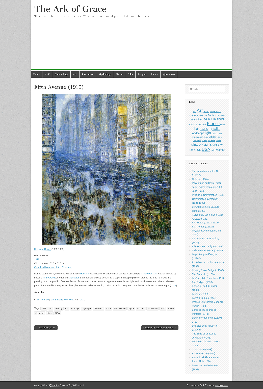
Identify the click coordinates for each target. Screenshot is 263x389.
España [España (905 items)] (221, 116)
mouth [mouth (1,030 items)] (207, 137)
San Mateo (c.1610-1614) (205, 222)
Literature (88, 74)
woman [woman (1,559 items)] (220, 149)
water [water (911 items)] (213, 150)
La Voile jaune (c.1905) (204, 298)
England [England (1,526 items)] (212, 115)
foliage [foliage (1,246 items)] (198, 124)
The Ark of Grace (70, 9)
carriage (75, 308)
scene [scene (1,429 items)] (211, 140)
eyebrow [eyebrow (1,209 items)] (198, 119)
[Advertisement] (131, 46)
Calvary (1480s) (200, 179)
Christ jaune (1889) (202, 349)
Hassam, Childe (42, 249)
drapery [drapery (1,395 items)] (193, 115)
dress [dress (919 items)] (200, 116)
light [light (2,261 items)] (208, 133)
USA (82, 299)
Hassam (84, 273)
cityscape (86, 308)
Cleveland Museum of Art (47, 267)
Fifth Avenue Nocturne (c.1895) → (159, 327)
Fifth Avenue (49, 277)
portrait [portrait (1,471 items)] (197, 140)
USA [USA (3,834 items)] (206, 149)
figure (131, 308)
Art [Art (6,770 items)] (200, 110)
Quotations (169, 74)
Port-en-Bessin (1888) (203, 353)
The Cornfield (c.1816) (203, 274)
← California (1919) (45, 327)
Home (36, 74)
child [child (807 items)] (212, 112)
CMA (173, 285)
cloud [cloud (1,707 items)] (217, 111)
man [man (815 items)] (220, 133)
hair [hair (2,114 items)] (197, 129)
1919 (36, 259)
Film (130, 74)
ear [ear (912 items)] (205, 116)
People (141, 74)
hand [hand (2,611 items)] (204, 129)
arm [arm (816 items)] (194, 112)
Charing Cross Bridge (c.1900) (208, 270)
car (66, 308)
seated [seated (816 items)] (218, 141)
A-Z (47, 74)
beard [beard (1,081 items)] (206, 111)
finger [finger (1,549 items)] (220, 118)
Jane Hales (198, 191)
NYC (163, 308)
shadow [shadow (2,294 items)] (197, 144)
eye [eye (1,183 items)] (192, 119)
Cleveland (67, 267)
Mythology (105, 74)
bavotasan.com (221, 385)
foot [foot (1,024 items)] (204, 124)
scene (171, 308)
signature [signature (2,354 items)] (210, 144)
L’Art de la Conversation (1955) (208, 195)
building (58, 308)
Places (154, 74)
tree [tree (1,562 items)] (191, 149)
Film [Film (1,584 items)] (214, 119)
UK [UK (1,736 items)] (199, 149)
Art (75, 74)
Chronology (61, 74)
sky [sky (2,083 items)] (220, 144)
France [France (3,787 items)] (213, 123)
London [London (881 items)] (215, 133)
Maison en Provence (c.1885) (207, 250)
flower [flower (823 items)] (191, 124)
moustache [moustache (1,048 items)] (197, 137)
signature (39, 313)
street (49, 313)
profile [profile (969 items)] (204, 140)
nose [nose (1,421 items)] (213, 136)
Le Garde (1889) (200, 294)
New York (68, 299)
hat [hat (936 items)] (210, 129)
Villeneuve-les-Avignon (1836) (207, 246)
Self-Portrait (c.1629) (203, 226)
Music (119, 74)
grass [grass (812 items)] (222, 124)
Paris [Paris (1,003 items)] (219, 137)
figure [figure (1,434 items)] (207, 119)
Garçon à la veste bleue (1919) (208, 214)
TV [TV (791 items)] (195, 150)
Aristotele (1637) (200, 218)
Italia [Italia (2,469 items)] (216, 129)
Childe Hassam (149, 273)
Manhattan (74, 277)
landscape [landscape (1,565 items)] (198, 133)
